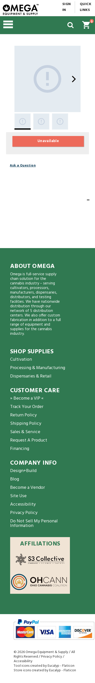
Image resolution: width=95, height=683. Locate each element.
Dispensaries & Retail (30, 376)
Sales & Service (25, 432)
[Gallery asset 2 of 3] (41, 121)
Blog (14, 479)
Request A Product (28, 440)
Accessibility (23, 504)
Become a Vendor (27, 487)
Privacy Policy (23, 513)
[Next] (74, 79)
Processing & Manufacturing (37, 368)
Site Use (18, 496)
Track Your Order (26, 407)
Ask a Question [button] (23, 165)
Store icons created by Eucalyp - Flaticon (45, 670)
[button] (29, 25)
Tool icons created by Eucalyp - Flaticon (44, 666)
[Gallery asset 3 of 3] (60, 121)
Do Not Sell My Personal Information (34, 523)
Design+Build (23, 471)
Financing (19, 448)
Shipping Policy (25, 423)
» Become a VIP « (27, 398)
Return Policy (23, 415)
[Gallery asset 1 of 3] (47, 79)
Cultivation (21, 359)
